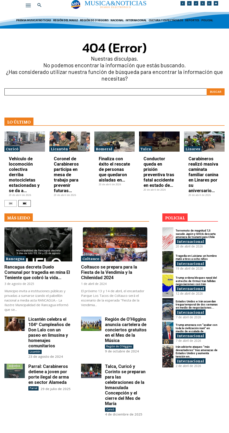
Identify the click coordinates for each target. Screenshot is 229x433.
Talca (145, 148)
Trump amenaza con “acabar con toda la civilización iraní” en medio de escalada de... (196, 328)
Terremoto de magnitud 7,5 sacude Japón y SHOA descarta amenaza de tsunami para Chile (195, 234)
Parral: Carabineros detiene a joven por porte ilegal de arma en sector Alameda (48, 374)
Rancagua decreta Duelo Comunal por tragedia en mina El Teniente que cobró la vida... (37, 272)
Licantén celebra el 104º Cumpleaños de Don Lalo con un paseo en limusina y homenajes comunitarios (49, 332)
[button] (39, 5)
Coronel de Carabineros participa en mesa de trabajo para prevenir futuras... (66, 174)
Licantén (59, 148)
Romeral (104, 148)
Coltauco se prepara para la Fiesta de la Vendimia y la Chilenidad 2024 (109, 272)
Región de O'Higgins (119, 346)
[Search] (216, 91)
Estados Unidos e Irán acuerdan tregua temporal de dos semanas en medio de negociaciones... (197, 304)
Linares (192, 148)
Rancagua (15, 258)
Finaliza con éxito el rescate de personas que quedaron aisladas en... (114, 169)
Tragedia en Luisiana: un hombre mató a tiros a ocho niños (196, 257)
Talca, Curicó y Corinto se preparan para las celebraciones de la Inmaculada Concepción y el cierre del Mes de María (125, 385)
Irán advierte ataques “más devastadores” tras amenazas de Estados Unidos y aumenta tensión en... (196, 351)
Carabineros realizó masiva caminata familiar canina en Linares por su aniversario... (203, 174)
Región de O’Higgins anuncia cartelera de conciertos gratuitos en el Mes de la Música (126, 330)
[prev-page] (10, 203)
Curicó (12, 148)
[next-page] (24, 203)
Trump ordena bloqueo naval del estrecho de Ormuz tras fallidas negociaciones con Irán (196, 281)
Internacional (190, 241)
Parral (33, 388)
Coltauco (90, 258)
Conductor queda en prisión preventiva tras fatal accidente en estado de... (159, 172)
